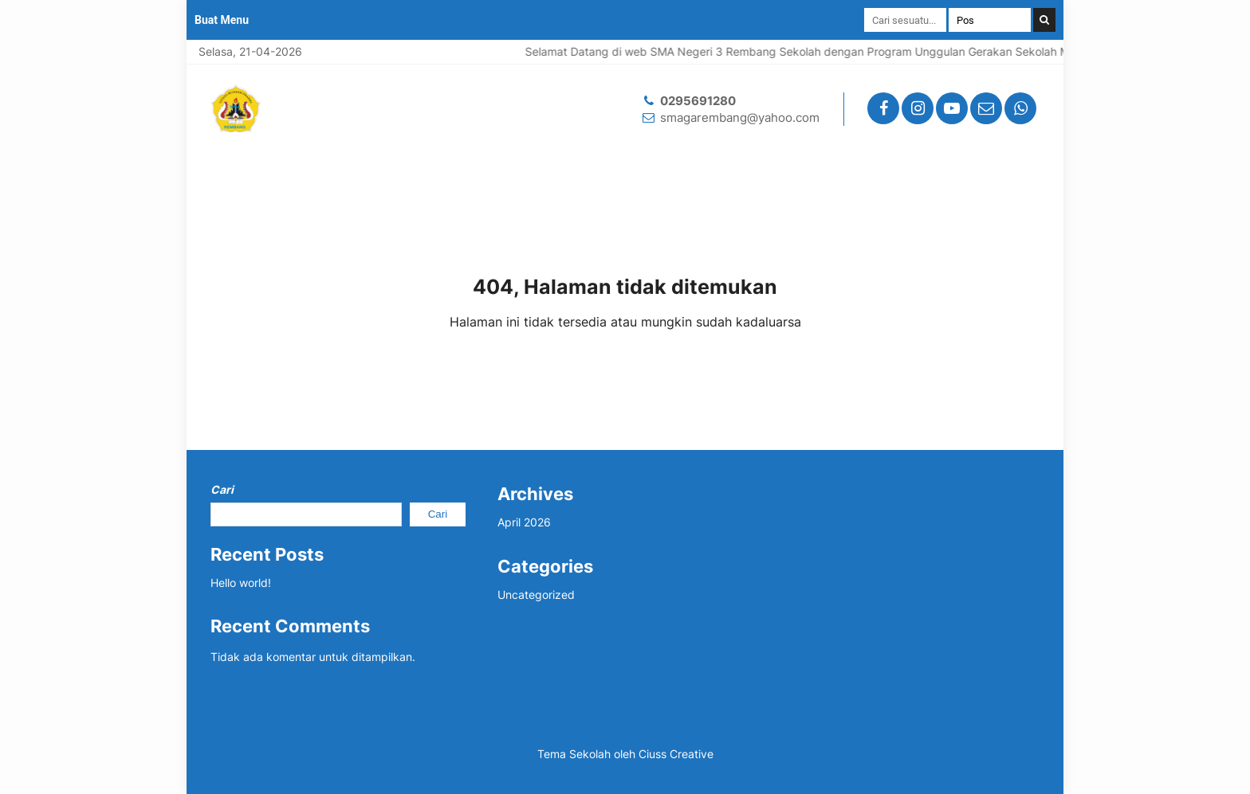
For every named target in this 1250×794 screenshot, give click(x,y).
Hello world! (240, 582)
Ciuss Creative (676, 754)
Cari (222, 489)
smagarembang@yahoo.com (740, 117)
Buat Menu (222, 20)
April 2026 (524, 522)
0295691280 (698, 100)
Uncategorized (536, 594)
